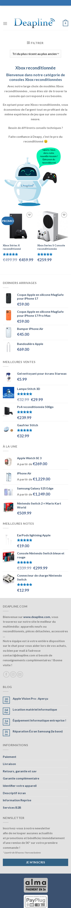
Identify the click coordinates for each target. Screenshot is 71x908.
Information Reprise (17, 800)
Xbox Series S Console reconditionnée (51, 247)
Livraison (9, 764)
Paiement (9, 756)
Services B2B (12, 807)
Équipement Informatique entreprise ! (39, 720)
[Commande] (35, 53)
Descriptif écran (14, 793)
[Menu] (5, 23)
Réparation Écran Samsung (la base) (38, 731)
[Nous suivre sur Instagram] (13, 674)
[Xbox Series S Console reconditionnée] (52, 226)
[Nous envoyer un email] (20, 674)
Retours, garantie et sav (20, 771)
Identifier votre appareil (20, 785)
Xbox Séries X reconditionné (12, 247)
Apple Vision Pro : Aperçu (30, 698)
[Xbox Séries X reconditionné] (18, 226)
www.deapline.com (36, 617)
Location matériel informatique (35, 709)
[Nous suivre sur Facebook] (6, 674)
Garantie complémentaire (21, 778)
